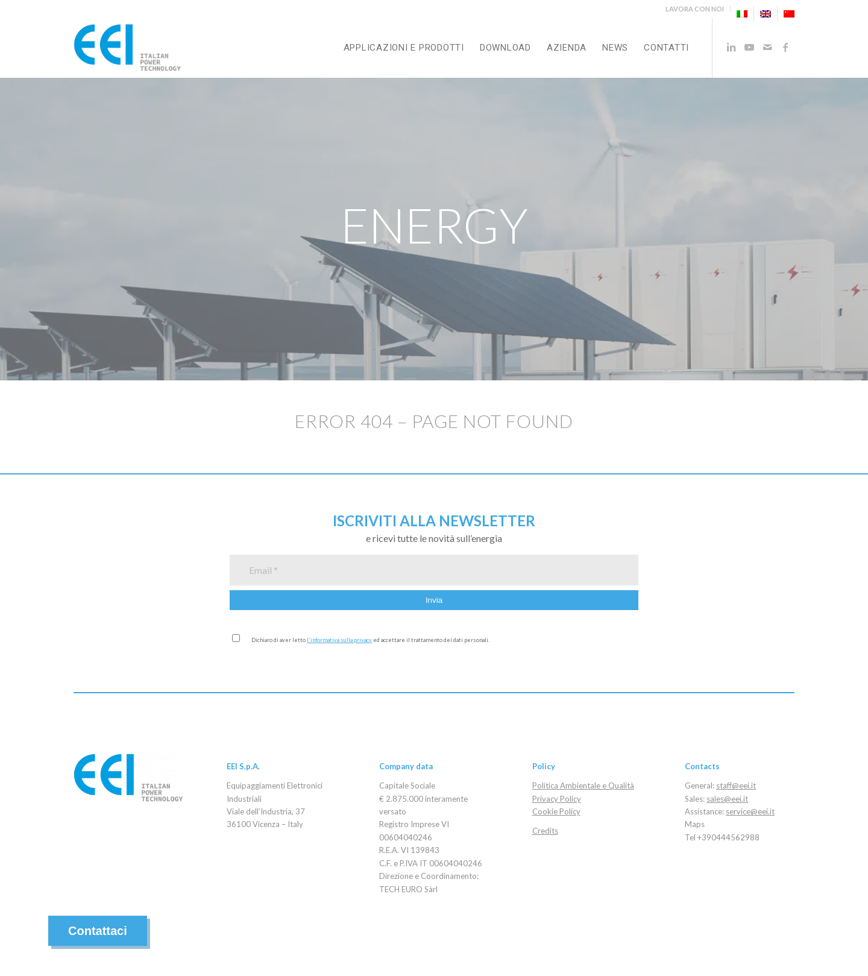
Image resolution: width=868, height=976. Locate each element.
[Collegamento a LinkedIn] (731, 47)
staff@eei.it (736, 785)
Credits (545, 831)
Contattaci (97, 930)
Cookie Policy (556, 811)
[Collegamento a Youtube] (749, 47)
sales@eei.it (727, 799)
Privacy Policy (556, 799)
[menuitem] (695, 9)
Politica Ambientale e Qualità (583, 785)
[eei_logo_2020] (127, 47)
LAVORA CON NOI (694, 9)
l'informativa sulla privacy (339, 640)
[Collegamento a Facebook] (785, 47)
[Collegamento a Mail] (767, 47)
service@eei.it (750, 811)
